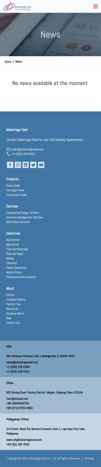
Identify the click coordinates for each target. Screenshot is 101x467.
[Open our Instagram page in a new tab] (18, 165)
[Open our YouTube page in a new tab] (41, 165)
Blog (8, 318)
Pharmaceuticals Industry (21, 277)
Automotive (12, 240)
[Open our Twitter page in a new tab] (33, 165)
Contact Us (12, 323)
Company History (16, 299)
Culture (10, 295)
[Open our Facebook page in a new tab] (10, 165)
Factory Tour (13, 304)
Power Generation (16, 268)
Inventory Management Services (24, 217)
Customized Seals (16, 195)
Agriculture (12, 244)
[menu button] (95, 6)
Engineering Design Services (22, 213)
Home (8, 61)
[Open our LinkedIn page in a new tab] (25, 165)
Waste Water (14, 272)
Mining (10, 258)
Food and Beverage (17, 249)
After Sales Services (18, 222)
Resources (12, 309)
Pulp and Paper (14, 254)
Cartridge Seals (15, 190)
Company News (15, 313)
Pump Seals (13, 186)
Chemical (11, 263)
